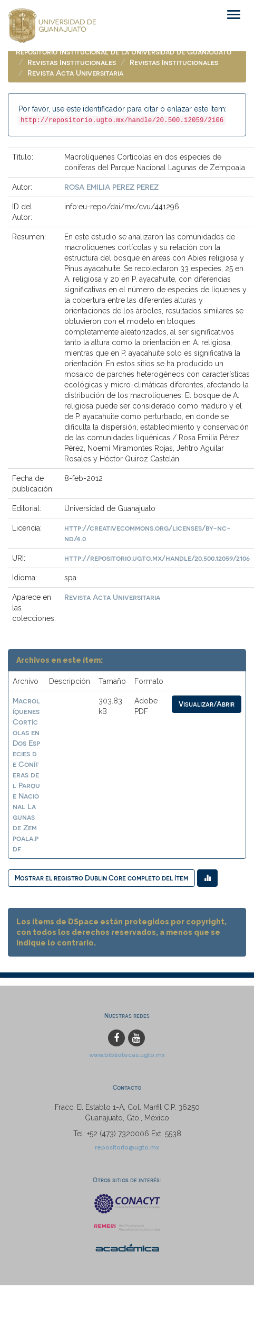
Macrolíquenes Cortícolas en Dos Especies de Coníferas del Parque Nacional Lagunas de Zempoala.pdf (26, 774)
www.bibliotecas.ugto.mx (127, 1055)
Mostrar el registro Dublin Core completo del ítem (101, 878)
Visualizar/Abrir (207, 704)
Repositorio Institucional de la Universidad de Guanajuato (123, 51)
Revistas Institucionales (71, 62)
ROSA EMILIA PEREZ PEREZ (111, 186)
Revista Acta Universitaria (75, 72)
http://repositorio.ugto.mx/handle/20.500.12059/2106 (157, 557)
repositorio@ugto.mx (127, 1147)
